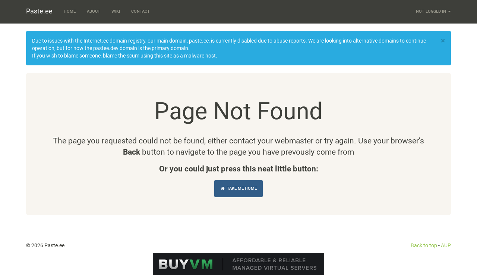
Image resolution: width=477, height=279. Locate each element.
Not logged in (433, 11)
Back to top (424, 245)
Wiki (115, 11)
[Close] (443, 41)
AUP (446, 245)
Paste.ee (39, 11)
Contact (140, 11)
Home (70, 11)
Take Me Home (238, 188)
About (93, 11)
